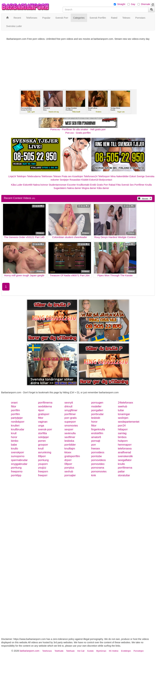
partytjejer (17, 417)
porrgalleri (97, 410)
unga (41, 425)
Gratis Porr (102, 184)
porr (93, 444)
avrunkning (44, 452)
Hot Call (80, 651)
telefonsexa (125, 448)
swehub (122, 406)
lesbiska (69, 440)
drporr (68, 460)
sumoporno (17, 456)
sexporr (69, 429)
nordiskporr (17, 421)
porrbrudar (97, 414)
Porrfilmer (139, 184)
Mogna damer (89, 188)
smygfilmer (71, 410)
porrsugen (97, 402)
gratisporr (43, 414)
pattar (121, 471)
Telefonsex (46, 176)
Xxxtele (90, 651)
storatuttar (124, 475)
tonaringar (124, 414)
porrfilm (15, 410)
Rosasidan (75, 179)
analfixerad (124, 452)
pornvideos (97, 452)
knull (14, 433)
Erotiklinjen (126, 651)
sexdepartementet (128, 421)
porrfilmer (70, 414)
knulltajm (70, 448)
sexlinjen (123, 417)
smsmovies (71, 425)
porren (42, 440)
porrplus (69, 467)
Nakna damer (74, 188)
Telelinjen (21, 176)
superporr (70, 421)
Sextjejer (64, 179)
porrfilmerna (45, 402)
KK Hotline (113, 651)
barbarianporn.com (29, 650)
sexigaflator (125, 460)
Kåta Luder (17, 184)
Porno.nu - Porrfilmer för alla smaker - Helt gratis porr (78, 129)
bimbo (14, 440)
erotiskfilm (97, 433)
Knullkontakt (83, 184)
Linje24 (12, 176)
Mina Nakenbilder (120, 176)
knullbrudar (17, 429)
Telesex (57, 176)
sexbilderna (45, 406)
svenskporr (17, 452)
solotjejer (43, 437)
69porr (42, 456)
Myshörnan (101, 651)
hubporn (123, 440)
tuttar (121, 410)
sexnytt (69, 402)
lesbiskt (95, 417)
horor (94, 421)
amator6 (96, 437)
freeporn (43, 471)
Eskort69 (27, 184)
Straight (121, 4)
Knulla (148, 184)
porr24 (122, 425)
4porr (41, 410)
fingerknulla (98, 429)
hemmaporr (125, 444)
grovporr (43, 444)
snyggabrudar (19, 464)
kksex (68, 452)
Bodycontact (105, 179)
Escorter (71, 184)
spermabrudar (19, 460)
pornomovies (99, 471)
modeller (96, 406)
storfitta (42, 433)
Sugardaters (60, 188)
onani (14, 402)
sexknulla (70, 433)
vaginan (42, 421)
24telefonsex (125, 402)
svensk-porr (45, 429)
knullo (14, 448)
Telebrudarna (34, 176)
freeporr (42, 475)
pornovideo (97, 464)
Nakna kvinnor (40, 184)
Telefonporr (104, 176)
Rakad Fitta (115, 184)
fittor (13, 406)
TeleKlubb (59, 651)
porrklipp (16, 475)
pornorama (97, 467)
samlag (122, 433)
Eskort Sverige (137, 176)
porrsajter (70, 475)
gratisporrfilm (72, 456)
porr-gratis (71, 417)
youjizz (42, 467)
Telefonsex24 (91, 176)
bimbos (122, 437)
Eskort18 (94, 179)
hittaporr (123, 429)
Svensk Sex (127, 184)
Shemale (145, 4)
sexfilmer (70, 437)
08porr (68, 464)
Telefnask (70, 651)
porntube (96, 456)
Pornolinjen (139, 651)
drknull (68, 406)
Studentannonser (58, 184)
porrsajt (95, 440)
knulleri (15, 425)
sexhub (69, 471)
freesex (95, 448)
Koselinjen (77, 176)
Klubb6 (85, 179)
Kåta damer (103, 188)
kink (93, 475)
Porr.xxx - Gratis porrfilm (78, 132)
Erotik (93, 184)
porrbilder (70, 444)
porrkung (43, 460)
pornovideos (98, 460)
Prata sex (67, 176)
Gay (133, 4)
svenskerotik (125, 456)
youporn (43, 464)
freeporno (17, 471)
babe (14, 444)
